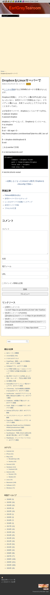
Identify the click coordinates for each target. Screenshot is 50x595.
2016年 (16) (11, 529)
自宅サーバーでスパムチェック (16, 198)
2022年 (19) (11, 511)
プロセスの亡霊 (10, 208)
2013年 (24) (11, 538)
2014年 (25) (11, 535)
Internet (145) (10, 472)
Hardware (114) (11, 467)
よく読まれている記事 (8, 582)
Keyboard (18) (13, 469)
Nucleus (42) (12, 461)
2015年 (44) (11, 532)
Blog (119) (9, 456)
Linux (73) (9, 479)
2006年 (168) (11, 559)
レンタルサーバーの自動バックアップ (18, 202)
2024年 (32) (11, 505)
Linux (28, 84)
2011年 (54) (11, 544)
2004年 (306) (11, 565)
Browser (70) (12, 474)
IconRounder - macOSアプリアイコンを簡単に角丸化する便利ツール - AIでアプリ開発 (18, 396)
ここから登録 (9, 89)
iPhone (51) (9, 454)
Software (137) (10, 485)
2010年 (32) (11, 547)
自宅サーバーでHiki (12, 205)
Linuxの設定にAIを (12, 355)
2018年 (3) (10, 523)
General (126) (10, 464)
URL (4, 274)
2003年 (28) (11, 568)
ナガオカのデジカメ (12, 358)
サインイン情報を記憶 (13, 283)
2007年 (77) (11, 556)
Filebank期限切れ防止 (13, 195)
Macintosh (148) (11, 482)
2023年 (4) (10, 508)
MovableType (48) (14, 459)
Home (2, 71)
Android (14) (10, 451)
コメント (6, 229)
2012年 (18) (11, 541)
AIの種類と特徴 (11, 381)
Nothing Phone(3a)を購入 (14, 430)
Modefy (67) (12, 477)
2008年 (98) (11, 553)
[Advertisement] (25, 45)
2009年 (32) (11, 550)
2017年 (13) (11, 526)
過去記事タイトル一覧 (8, 579)
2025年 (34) (11, 502)
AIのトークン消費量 (12, 353)
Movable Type (44, 591)
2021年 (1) (10, 514)
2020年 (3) (10, 517)
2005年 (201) (11, 562)
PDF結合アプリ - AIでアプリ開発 (16, 366)
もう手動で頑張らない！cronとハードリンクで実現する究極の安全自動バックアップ (18, 371)
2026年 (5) (10, 499)
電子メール (6, 266)
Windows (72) (10, 488)
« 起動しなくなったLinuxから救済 (20, 181)
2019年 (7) (10, 520)
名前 (4, 259)
